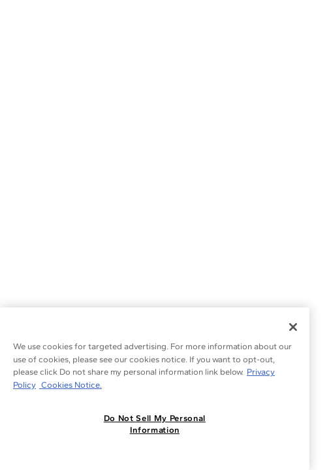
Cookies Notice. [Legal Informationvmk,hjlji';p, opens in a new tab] (70, 385)
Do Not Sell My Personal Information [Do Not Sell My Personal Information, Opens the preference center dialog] (155, 424)
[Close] (293, 327)
